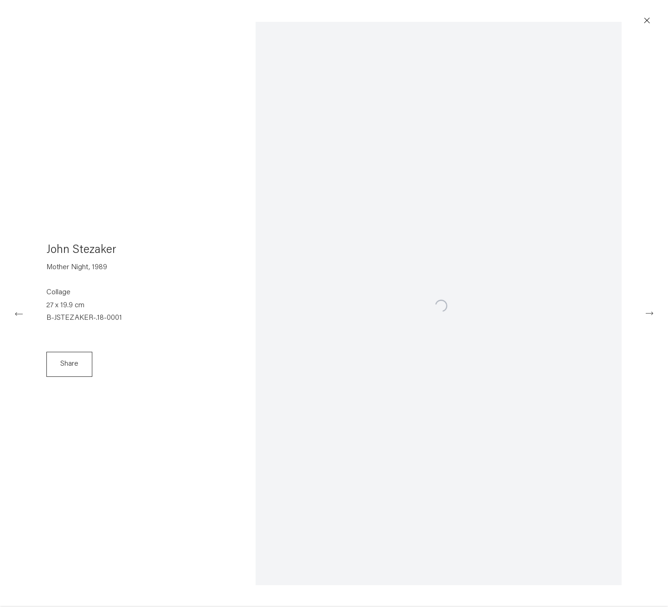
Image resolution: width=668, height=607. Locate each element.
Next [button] (649, 313)
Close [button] (651, 20)
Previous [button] (18, 313)
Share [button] (69, 367)
